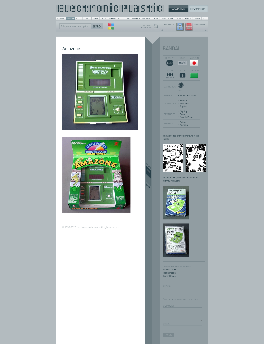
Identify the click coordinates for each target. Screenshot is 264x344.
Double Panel (186, 117)
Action (183, 122)
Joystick (184, 106)
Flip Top (183, 111)
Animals (184, 125)
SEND (169, 335)
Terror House (169, 276)
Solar (182, 114)
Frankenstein (169, 273)
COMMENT (168, 306)
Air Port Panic (169, 269)
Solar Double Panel (186, 95)
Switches (184, 103)
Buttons (183, 100)
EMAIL (166, 323)
